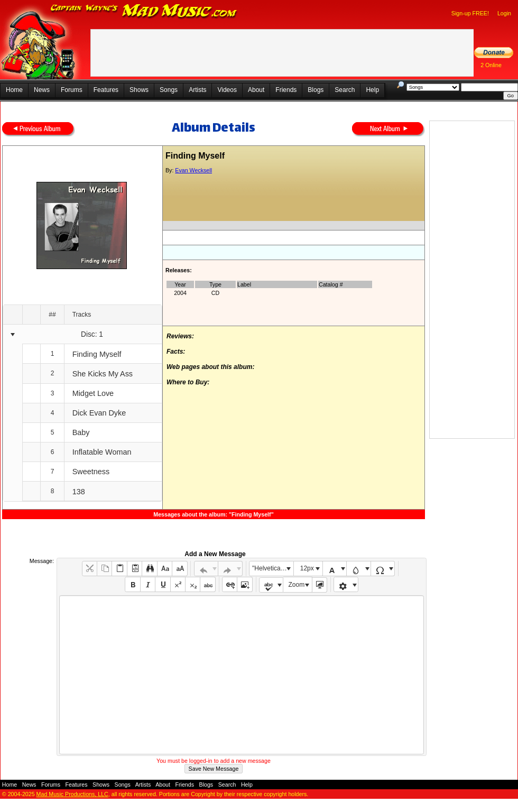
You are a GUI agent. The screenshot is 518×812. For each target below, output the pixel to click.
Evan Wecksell (193, 170)
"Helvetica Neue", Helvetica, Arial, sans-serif (272, 568)
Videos (226, 90)
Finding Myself (97, 354)
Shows (139, 90)
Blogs (315, 90)
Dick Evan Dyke (99, 413)
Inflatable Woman (102, 452)
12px (307, 568)
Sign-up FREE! (470, 13)
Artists (197, 90)
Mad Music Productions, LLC (72, 794)
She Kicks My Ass (102, 374)
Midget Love (93, 393)
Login (504, 13)
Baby (81, 432)
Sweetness (90, 471)
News (42, 90)
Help (372, 90)
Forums (71, 90)
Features (106, 90)
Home (14, 90)
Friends (286, 90)
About (256, 90)
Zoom (297, 584)
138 (78, 491)
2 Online (491, 65)
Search (345, 90)
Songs (169, 90)
